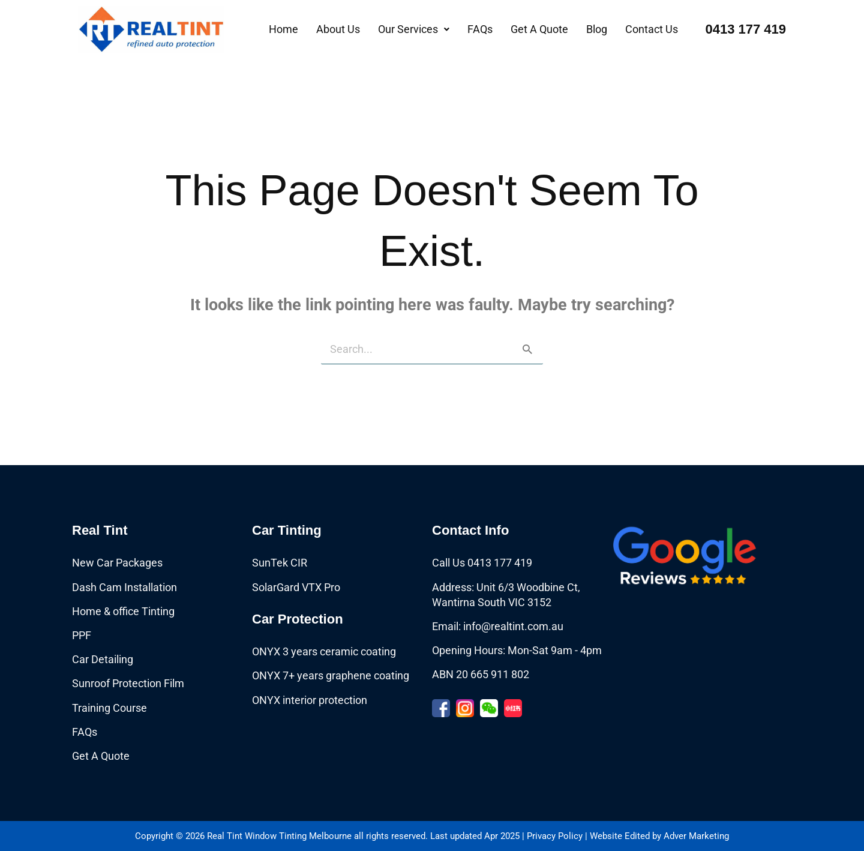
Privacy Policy (555, 836)
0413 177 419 (745, 29)
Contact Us (651, 29)
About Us (338, 29)
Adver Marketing (696, 836)
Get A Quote (539, 29)
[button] (413, 29)
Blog (596, 29)
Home (283, 29)
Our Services (413, 29)
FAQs (480, 29)
